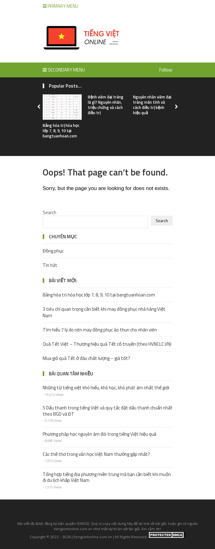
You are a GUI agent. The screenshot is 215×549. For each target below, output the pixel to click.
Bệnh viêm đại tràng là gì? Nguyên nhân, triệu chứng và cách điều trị (105, 105)
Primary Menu (60, 6)
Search (49, 212)
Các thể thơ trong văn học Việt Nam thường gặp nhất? (96, 454)
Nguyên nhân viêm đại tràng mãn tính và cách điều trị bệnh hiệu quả (152, 105)
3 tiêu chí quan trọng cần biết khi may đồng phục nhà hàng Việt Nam (104, 312)
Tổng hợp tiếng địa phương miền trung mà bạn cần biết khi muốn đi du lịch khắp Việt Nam (107, 477)
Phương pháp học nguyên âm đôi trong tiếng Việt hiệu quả (99, 434)
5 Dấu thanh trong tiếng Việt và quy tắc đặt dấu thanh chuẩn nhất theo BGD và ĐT (108, 410)
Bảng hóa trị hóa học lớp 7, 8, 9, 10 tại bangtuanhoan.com (61, 130)
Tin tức (50, 265)
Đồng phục (53, 250)
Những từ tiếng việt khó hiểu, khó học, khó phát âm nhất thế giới (106, 387)
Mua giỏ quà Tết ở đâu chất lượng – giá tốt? (86, 358)
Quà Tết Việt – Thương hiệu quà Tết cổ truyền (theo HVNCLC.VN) (107, 344)
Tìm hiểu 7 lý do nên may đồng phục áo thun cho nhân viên (100, 329)
